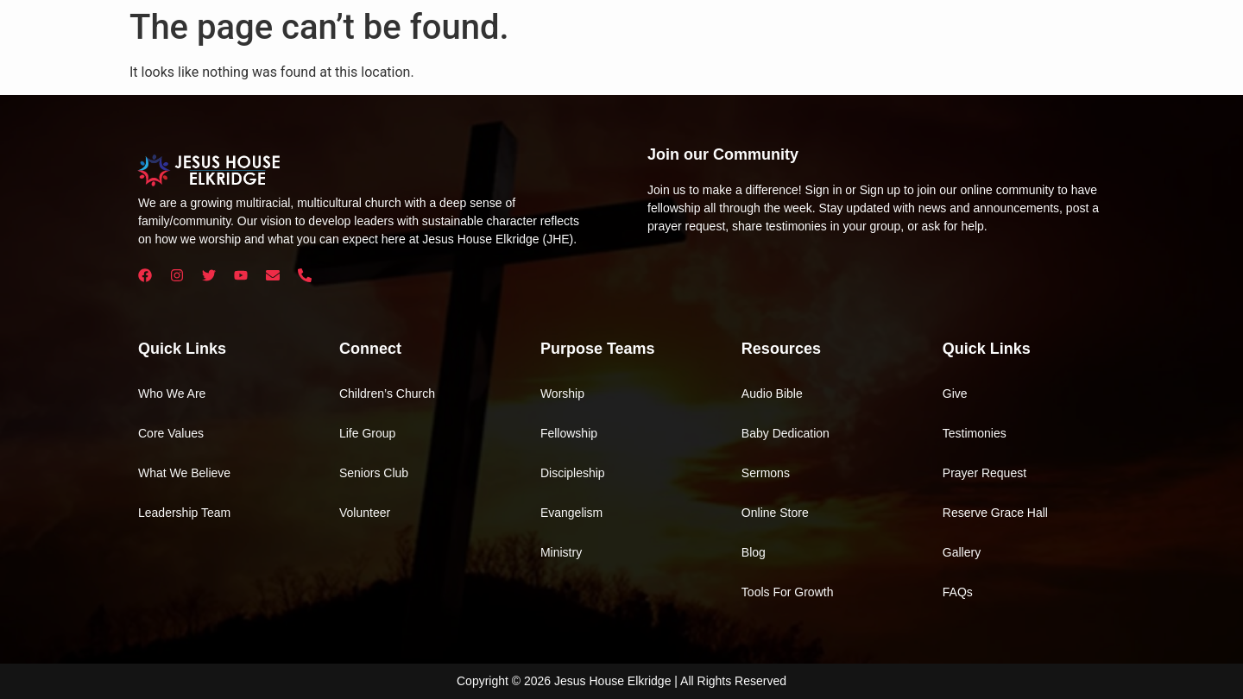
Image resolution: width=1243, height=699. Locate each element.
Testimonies (974, 433)
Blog (753, 552)
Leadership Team (184, 513)
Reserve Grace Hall (995, 513)
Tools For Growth (787, 592)
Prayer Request (984, 473)
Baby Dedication (785, 433)
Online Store (775, 513)
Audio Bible (772, 393)
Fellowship (568, 433)
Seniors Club (373, 473)
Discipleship (572, 473)
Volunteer (364, 513)
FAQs (958, 592)
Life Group (367, 433)
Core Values (171, 433)
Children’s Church (387, 393)
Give (955, 393)
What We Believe (184, 473)
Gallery (962, 552)
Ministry (561, 552)
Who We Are (171, 393)
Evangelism (571, 513)
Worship (562, 393)
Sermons (765, 473)
